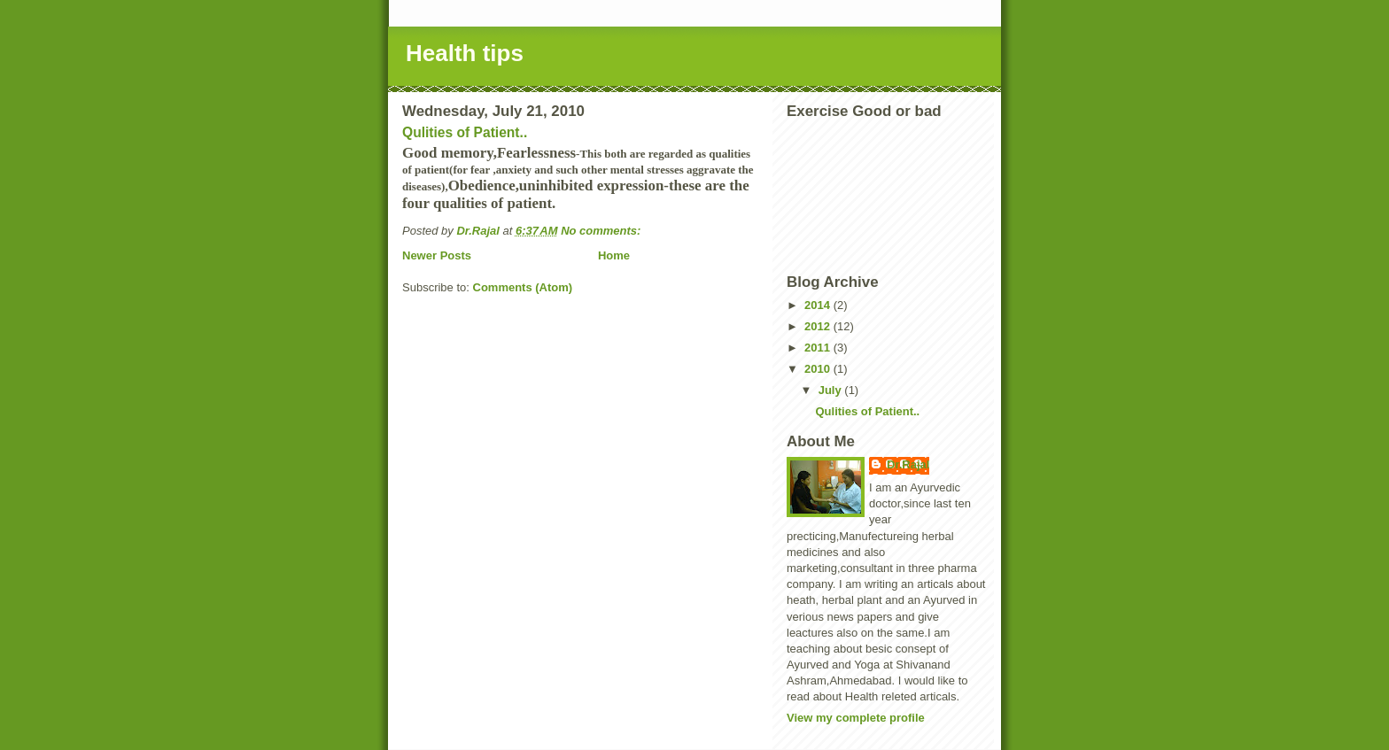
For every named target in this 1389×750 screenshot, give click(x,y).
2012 (819, 326)
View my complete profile (856, 717)
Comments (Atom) (523, 287)
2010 (819, 368)
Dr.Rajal (908, 464)
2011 (819, 347)
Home (614, 255)
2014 (819, 305)
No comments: (602, 230)
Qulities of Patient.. (464, 132)
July (832, 390)
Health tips (465, 53)
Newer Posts (436, 255)
